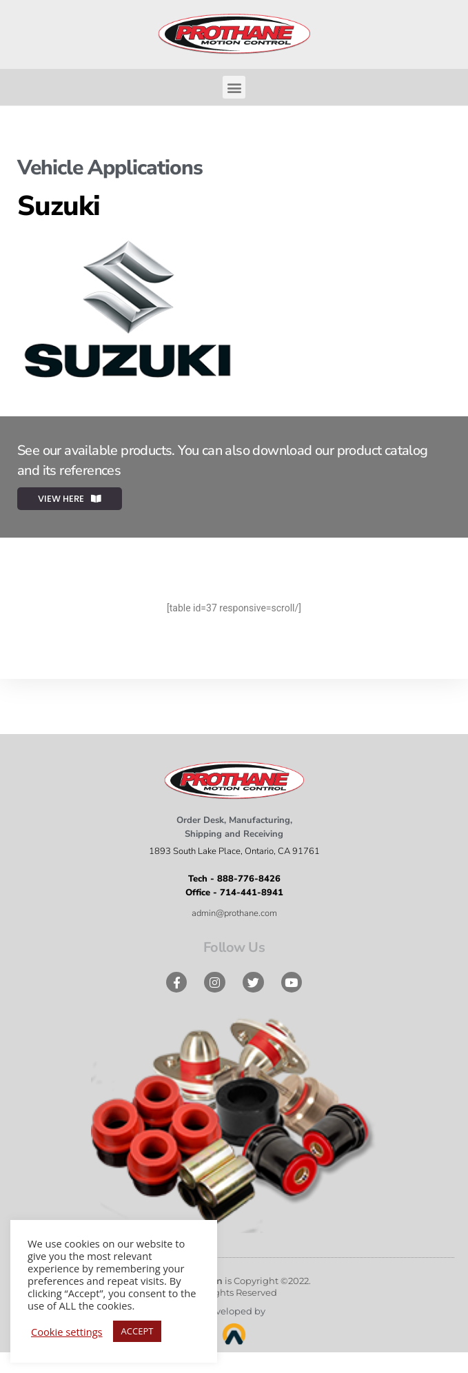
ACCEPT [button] (137, 1331)
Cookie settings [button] (67, 1331)
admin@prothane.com (234, 913)
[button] (234, 87)
